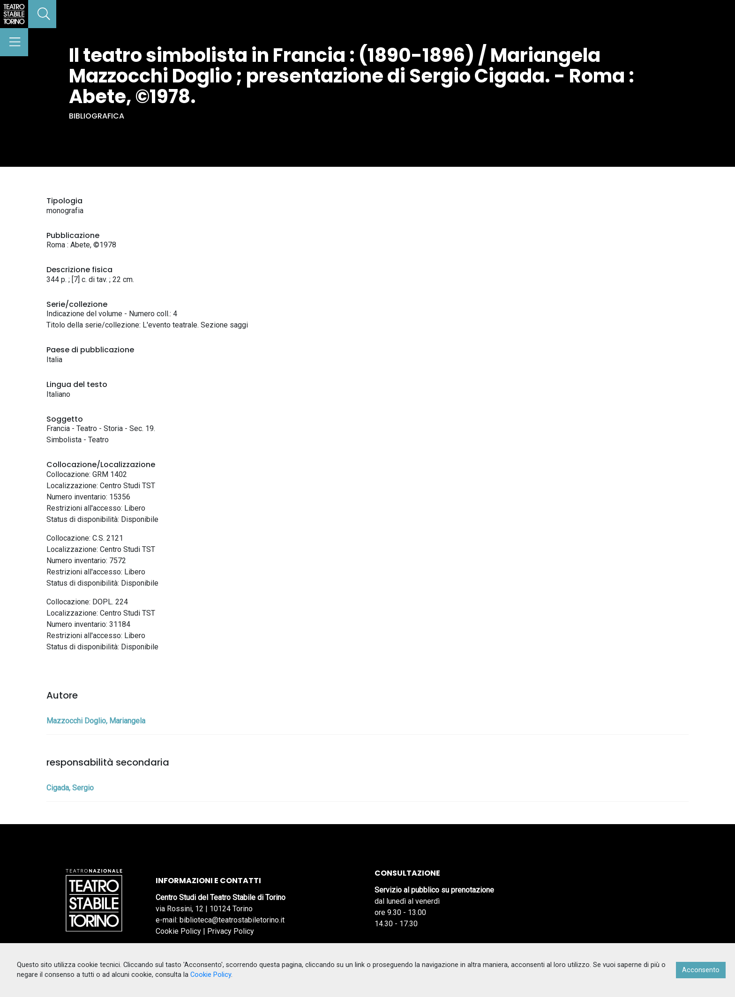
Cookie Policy (178, 931)
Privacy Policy (230, 931)
